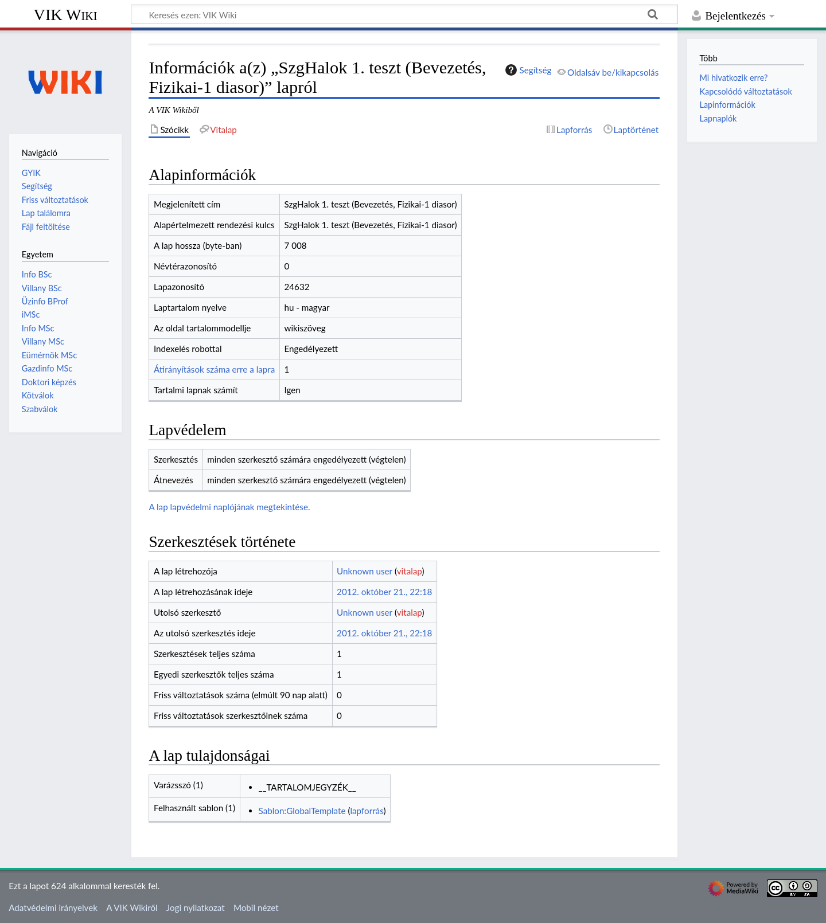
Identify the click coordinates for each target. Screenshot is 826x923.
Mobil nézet (256, 907)
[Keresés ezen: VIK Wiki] (404, 14)
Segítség (527, 70)
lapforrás (366, 810)
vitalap (409, 571)
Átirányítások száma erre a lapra (214, 369)
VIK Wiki (66, 15)
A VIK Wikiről (131, 907)
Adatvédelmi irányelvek (53, 907)
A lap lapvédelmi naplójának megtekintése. (229, 507)
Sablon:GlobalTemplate (302, 810)
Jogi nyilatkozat (195, 907)
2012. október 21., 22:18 (384, 591)
